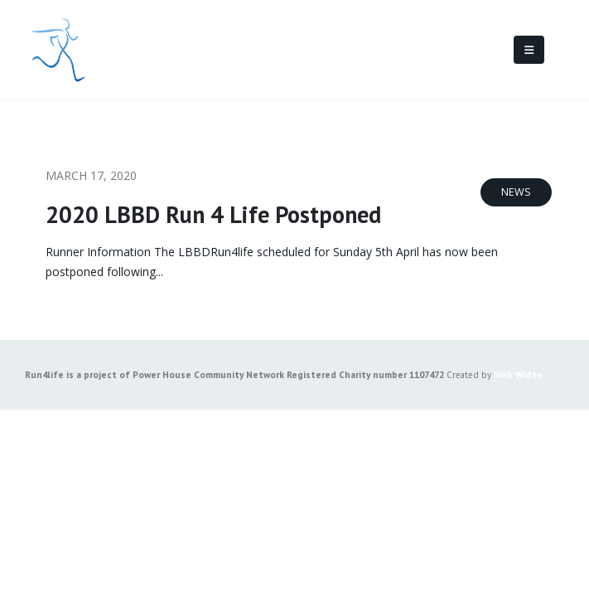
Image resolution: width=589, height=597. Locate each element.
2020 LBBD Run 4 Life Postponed (213, 214)
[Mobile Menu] (529, 50)
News (516, 192)
